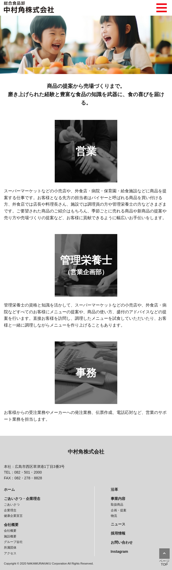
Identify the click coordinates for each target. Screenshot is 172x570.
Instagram (119, 551)
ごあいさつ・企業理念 (22, 499)
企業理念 (10, 510)
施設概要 (10, 536)
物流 (114, 516)
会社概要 (11, 525)
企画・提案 (118, 510)
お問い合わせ (122, 542)
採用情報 (118, 533)
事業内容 (118, 499)
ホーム (9, 489)
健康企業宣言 (13, 516)
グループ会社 (13, 542)
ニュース (118, 524)
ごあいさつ (12, 504)
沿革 (114, 489)
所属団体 (10, 547)
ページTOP (164, 562)
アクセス (10, 553)
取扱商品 (117, 504)
